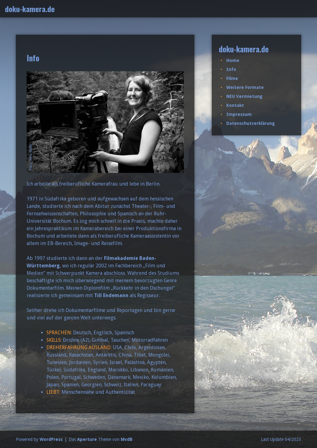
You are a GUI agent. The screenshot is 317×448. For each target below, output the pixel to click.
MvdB (126, 439)
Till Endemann (111, 295)
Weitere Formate (245, 87)
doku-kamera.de (30, 8)
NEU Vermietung (244, 96)
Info (231, 69)
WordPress (51, 439)
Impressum (239, 114)
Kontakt (235, 105)
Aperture (87, 439)
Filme (232, 78)
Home (232, 60)
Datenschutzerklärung (250, 123)
